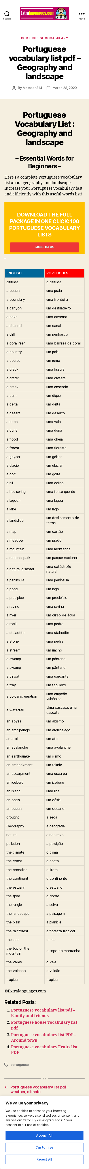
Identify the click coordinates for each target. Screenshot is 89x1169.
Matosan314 (32, 88)
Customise (44, 1147)
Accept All (44, 1135)
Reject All (44, 1159)
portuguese (19, 1065)
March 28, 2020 (65, 88)
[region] (44, 1132)
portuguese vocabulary (44, 38)
